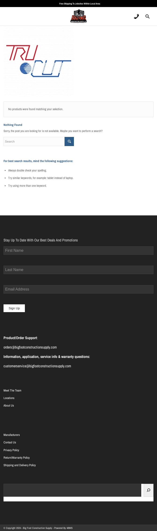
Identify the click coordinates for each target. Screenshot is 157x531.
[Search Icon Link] (147, 18)
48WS (70, 528)
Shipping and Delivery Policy (20, 465)
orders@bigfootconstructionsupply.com (30, 347)
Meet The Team (12, 390)
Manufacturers (12, 435)
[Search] (148, 490)
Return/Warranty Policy (17, 458)
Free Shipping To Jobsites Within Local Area (79, 3)
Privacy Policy (11, 450)
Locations (9, 398)
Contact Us (10, 442)
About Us (9, 405)
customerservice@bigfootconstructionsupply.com (37, 365)
